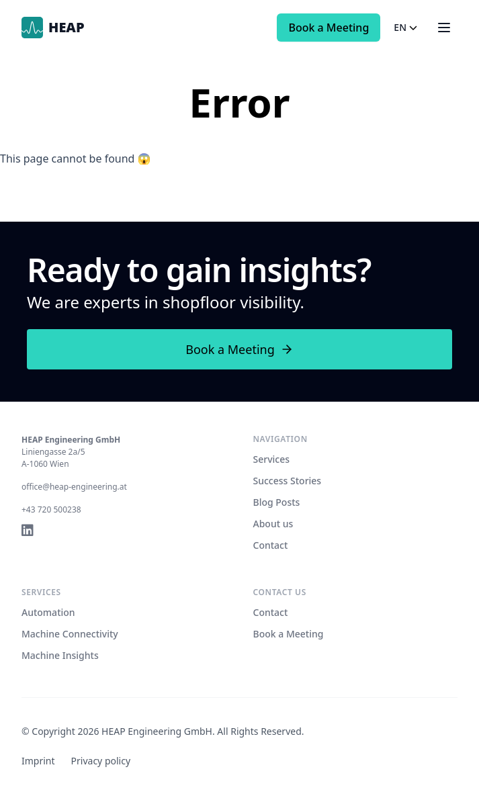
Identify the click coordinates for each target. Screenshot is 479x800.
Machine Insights (60, 655)
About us (273, 523)
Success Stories (287, 480)
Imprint (38, 760)
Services (271, 459)
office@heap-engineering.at (74, 486)
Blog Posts (276, 502)
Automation (48, 612)
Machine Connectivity (69, 633)
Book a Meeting (328, 27)
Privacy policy (101, 760)
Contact (270, 545)
